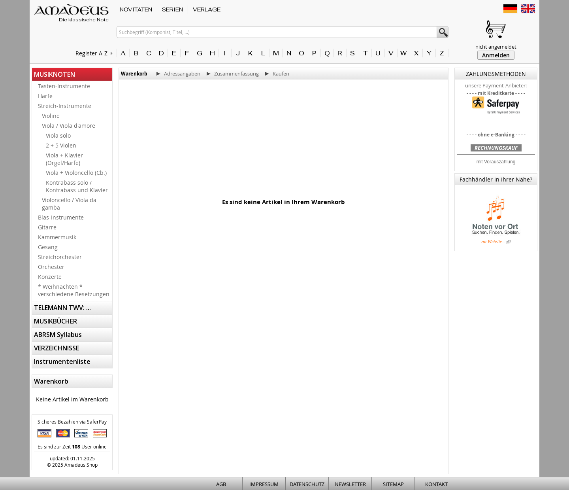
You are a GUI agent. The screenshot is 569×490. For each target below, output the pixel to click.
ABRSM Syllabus (58, 334)
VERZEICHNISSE (56, 348)
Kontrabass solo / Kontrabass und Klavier (77, 186)
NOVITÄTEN (136, 9)
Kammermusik (57, 237)
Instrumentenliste (62, 361)
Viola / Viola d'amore (68, 125)
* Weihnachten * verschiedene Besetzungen (73, 290)
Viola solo (58, 135)
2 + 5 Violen (61, 145)
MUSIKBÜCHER (55, 321)
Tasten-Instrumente (64, 86)
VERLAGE (206, 9)
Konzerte (50, 276)
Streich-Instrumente (64, 106)
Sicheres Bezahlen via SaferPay (72, 421)
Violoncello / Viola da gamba (69, 203)
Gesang (48, 247)
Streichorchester (60, 257)
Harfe (45, 96)
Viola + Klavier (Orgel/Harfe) (64, 158)
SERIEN (172, 9)
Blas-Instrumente (61, 217)
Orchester (51, 267)
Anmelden (496, 55)
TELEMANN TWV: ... (62, 307)
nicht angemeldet (495, 46)
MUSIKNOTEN (54, 74)
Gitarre (47, 227)
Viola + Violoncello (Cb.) (76, 172)
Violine (51, 115)
